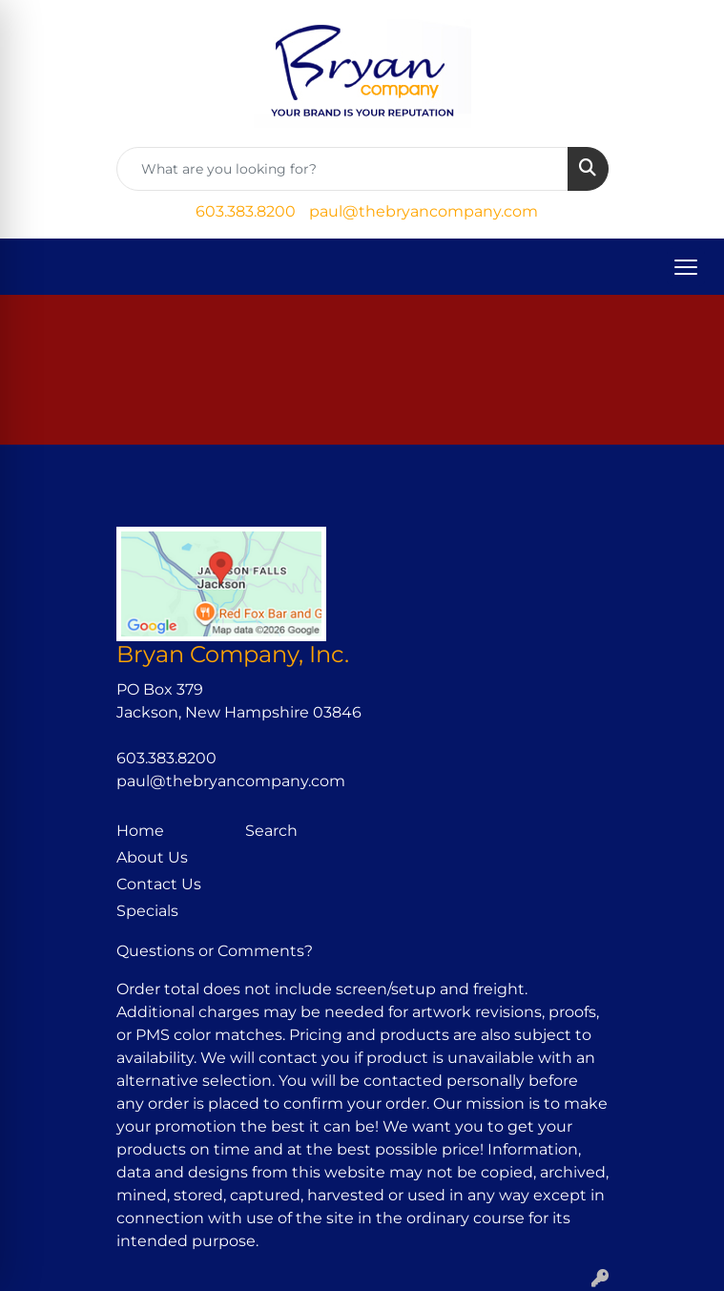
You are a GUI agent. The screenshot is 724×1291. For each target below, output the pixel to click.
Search (271, 831)
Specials (147, 911)
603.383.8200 (246, 211)
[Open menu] (686, 267)
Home (140, 831)
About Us (152, 857)
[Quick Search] (342, 169)
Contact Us (158, 884)
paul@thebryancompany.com (423, 211)
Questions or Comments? (214, 951)
